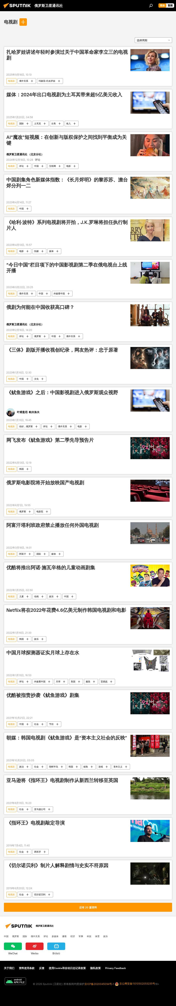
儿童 (21, 596)
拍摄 (36, 251)
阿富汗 (22, 553)
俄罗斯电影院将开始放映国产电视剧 (45, 483)
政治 (21, 766)
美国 (73, 681)
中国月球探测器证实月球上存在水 (42, 653)
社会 (36, 724)
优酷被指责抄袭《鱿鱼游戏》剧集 (42, 695)
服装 (88, 681)
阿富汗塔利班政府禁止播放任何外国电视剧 (52, 525)
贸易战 (104, 681)
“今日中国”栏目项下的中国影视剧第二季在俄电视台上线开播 (66, 268)
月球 (58, 681)
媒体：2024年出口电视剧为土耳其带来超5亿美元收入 (64, 95)
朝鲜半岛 (53, 766)
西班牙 (37, 851)
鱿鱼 (86, 766)
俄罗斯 (37, 336)
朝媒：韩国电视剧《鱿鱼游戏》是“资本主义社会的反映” (66, 738)
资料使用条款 (27, 968)
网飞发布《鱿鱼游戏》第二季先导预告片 (50, 440)
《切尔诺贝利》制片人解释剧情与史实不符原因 (57, 865)
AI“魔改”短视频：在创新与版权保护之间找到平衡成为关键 (66, 140)
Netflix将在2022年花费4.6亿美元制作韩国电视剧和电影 (66, 610)
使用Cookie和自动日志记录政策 (67, 968)
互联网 (52, 166)
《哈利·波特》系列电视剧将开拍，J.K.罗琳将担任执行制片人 (67, 225)
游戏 (100, 766)
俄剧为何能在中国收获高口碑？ (40, 307)
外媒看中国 (59, 293)
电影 (68, 166)
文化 (36, 378)
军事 (81, 936)
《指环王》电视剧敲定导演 (35, 823)
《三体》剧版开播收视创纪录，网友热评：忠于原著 (62, 350)
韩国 (21, 469)
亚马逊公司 (39, 809)
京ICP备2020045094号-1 (99, 984)
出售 (53, 123)
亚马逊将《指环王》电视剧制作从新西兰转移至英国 (62, 780)
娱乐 (51, 596)
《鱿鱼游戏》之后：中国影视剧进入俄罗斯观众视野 (62, 392)
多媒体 (55, 936)
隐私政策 (95, 968)
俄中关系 (23, 81)
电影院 (39, 511)
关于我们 (9, 968)
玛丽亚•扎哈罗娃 (47, 81)
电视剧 (10, 22)
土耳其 (37, 123)
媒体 (51, 251)
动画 (36, 596)
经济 (72, 936)
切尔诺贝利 (39, 894)
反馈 (41, 968)
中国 (36, 166)
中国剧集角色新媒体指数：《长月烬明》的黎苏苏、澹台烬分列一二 (67, 183)
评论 (21, 166)
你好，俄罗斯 (26, 426)
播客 (64, 936)
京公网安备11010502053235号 (135, 984)
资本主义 (117, 766)
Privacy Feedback (115, 968)
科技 (89, 936)
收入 (68, 123)
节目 (51, 724)
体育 (97, 936)
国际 (21, 123)
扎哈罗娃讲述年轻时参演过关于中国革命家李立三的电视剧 (67, 55)
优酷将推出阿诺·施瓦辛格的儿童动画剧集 (50, 568)
